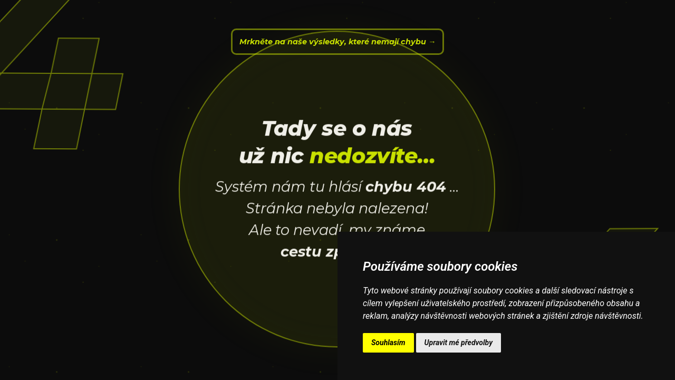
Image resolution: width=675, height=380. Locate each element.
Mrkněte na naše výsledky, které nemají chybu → (337, 41)
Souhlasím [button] (388, 342)
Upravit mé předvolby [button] (459, 342)
